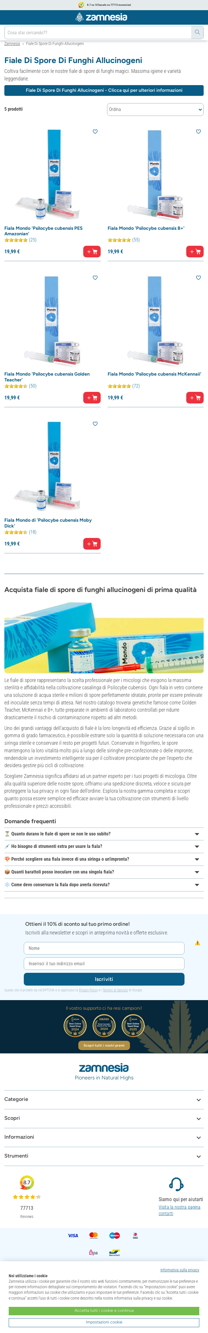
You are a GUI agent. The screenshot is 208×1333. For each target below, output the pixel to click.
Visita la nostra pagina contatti (179, 1210)
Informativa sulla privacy (179, 1270)
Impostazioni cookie (104, 1322)
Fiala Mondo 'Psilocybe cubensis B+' (146, 228)
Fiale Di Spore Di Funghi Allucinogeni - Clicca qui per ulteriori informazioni (104, 90)
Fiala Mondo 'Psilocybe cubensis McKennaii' (154, 374)
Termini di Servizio (115, 990)
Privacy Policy (88, 990)
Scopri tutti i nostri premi (104, 1045)
